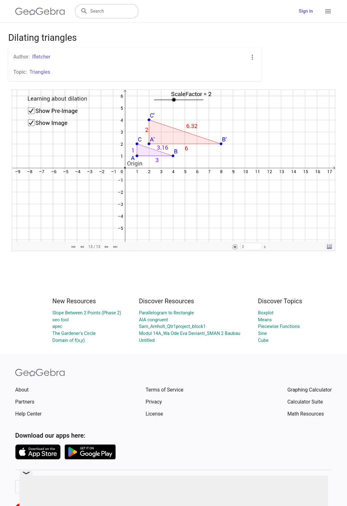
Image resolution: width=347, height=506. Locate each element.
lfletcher (41, 57)
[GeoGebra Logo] (40, 11)
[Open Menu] (328, 11)
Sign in (306, 11)
